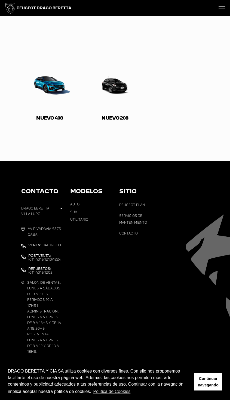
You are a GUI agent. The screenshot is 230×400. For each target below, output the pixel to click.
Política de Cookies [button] (111, 391)
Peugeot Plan (132, 205)
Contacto (128, 233)
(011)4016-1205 (40, 270)
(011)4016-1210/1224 (44, 257)
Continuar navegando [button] (208, 381)
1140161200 (44, 245)
